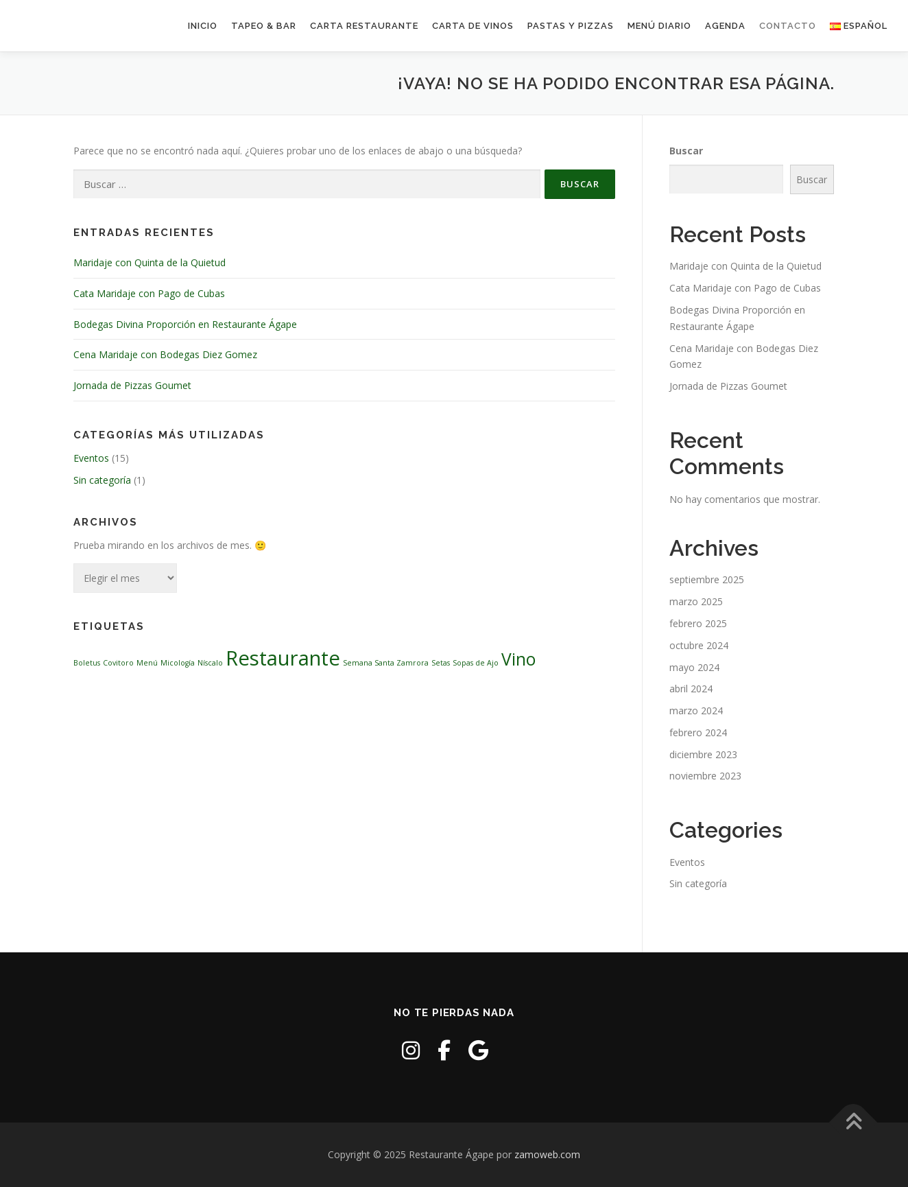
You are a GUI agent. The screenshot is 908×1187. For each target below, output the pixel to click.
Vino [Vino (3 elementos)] (518, 659)
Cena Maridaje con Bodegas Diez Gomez (165, 354)
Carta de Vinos (473, 26)
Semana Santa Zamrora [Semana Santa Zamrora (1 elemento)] (386, 663)
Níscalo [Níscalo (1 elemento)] (210, 663)
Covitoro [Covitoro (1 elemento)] (118, 663)
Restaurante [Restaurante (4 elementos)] (283, 658)
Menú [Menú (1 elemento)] (147, 663)
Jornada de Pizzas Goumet (132, 385)
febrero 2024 (698, 732)
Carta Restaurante (364, 26)
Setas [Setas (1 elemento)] (440, 663)
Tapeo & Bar (263, 26)
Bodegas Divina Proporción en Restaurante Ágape (185, 324)
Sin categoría (102, 479)
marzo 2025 (696, 601)
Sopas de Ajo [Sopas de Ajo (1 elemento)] (476, 663)
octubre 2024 (698, 645)
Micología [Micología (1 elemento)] (177, 663)
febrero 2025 (698, 623)
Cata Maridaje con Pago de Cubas (149, 293)
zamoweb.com (547, 1154)
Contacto (787, 26)
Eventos (91, 458)
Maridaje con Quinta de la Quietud (149, 262)
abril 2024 (691, 688)
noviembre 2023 (705, 775)
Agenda (725, 26)
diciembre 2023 (703, 754)
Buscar (686, 150)
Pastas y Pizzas (570, 26)
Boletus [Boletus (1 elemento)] (86, 663)
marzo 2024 (696, 710)
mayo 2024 (694, 667)
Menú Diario (659, 26)
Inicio (202, 26)
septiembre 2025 (706, 579)
